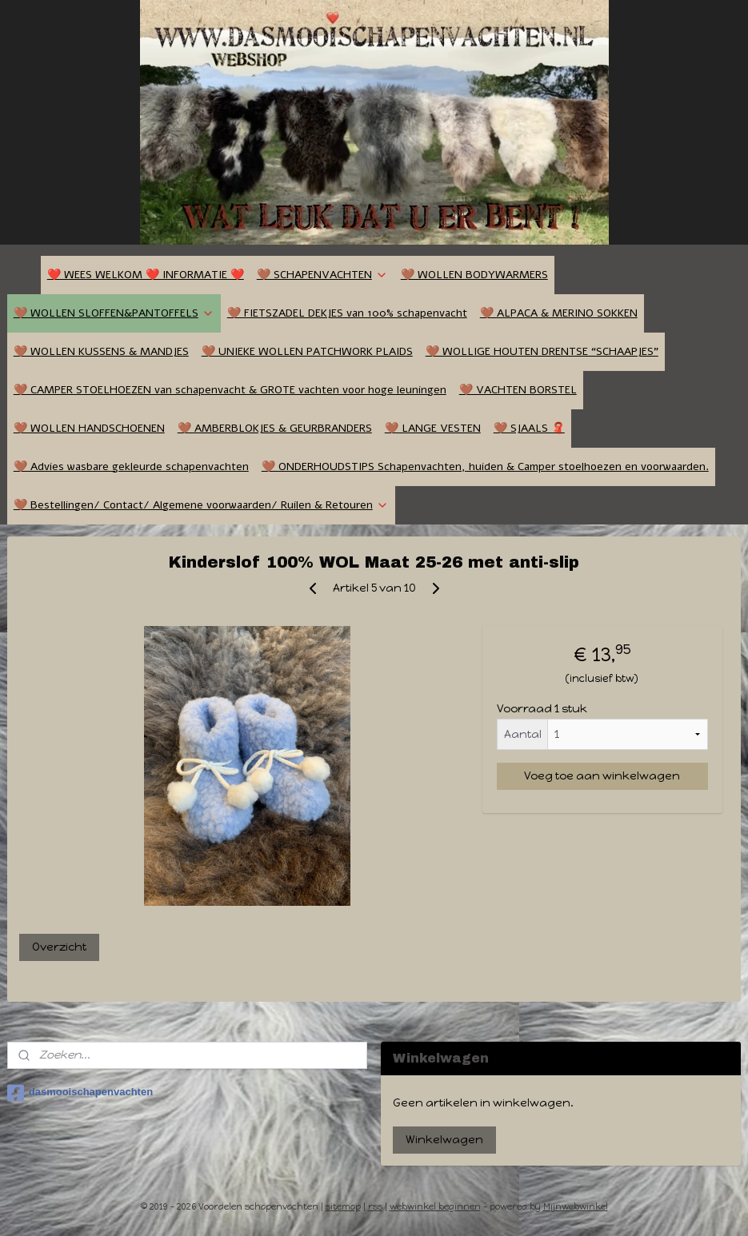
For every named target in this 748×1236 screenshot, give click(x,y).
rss (375, 1207)
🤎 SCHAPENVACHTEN (322, 274)
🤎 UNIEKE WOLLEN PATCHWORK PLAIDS (307, 351)
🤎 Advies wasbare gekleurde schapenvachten (131, 466)
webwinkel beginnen (435, 1207)
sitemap (343, 1207)
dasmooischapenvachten (80, 1092)
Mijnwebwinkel (575, 1207)
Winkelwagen (444, 1139)
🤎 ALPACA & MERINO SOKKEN (559, 313)
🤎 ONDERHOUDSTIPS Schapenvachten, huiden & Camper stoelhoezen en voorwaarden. (485, 466)
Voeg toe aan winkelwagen (602, 776)
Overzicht (59, 947)
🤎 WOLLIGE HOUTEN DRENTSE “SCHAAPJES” (542, 351)
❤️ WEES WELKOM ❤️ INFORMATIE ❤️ (145, 274)
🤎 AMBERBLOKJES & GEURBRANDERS (275, 428)
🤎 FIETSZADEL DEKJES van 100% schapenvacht (347, 313)
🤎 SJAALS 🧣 (529, 428)
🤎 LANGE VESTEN (433, 428)
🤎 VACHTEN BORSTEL (518, 389)
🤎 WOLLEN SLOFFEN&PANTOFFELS (114, 313)
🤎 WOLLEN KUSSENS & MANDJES (101, 351)
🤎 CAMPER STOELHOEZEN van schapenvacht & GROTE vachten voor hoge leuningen (230, 389)
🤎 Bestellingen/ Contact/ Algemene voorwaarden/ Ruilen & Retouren (201, 504)
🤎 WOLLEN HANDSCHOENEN (89, 428)
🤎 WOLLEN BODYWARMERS (474, 274)
